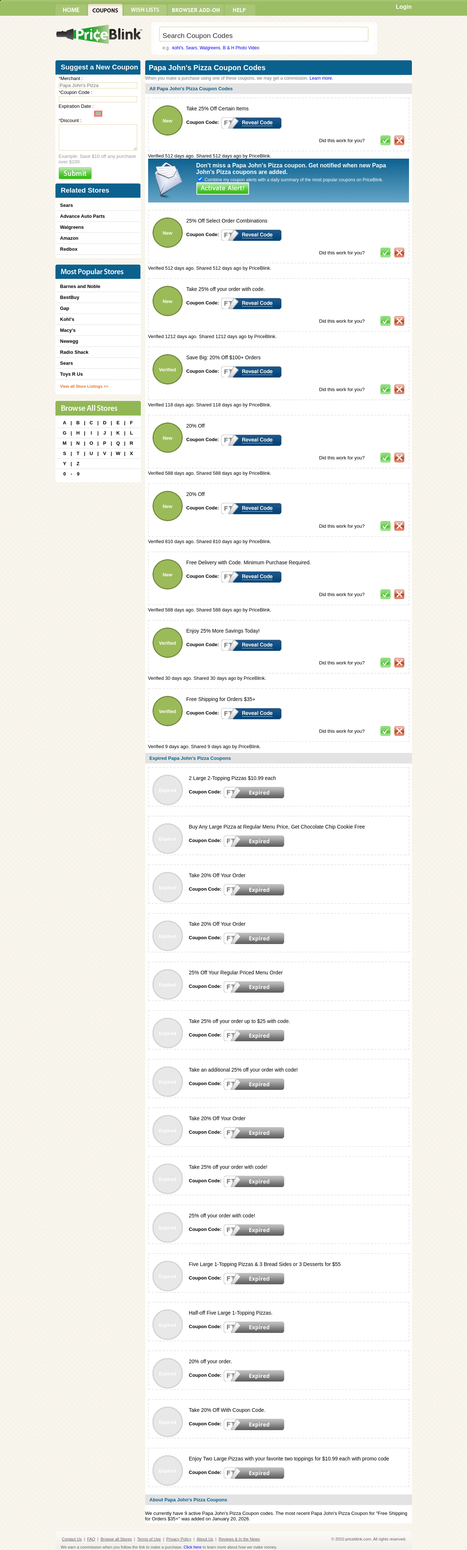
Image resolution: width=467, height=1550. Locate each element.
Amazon (69, 238)
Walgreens (210, 47)
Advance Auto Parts (82, 216)
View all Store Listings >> (84, 386)
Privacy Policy (178, 1539)
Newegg (69, 341)
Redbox (69, 249)
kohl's (177, 47)
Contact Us (72, 1539)
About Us (205, 1539)
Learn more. (321, 78)
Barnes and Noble (80, 286)
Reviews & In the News (239, 1539)
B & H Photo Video (241, 47)
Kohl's (67, 319)
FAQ (91, 1539)
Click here (192, 1547)
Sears (191, 47)
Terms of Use (149, 1539)
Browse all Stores (116, 1539)
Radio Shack (74, 352)
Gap (64, 308)
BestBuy (70, 297)
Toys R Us (71, 374)
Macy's (68, 330)
